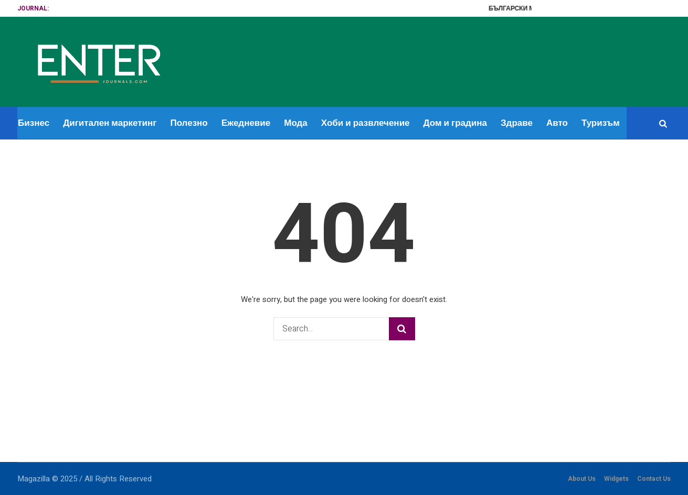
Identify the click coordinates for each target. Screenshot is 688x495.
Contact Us (654, 478)
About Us (582, 478)
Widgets (616, 478)
